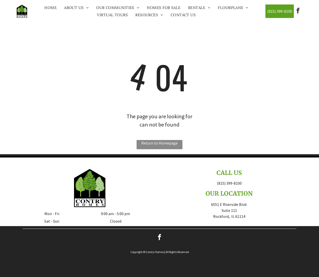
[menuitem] (50, 7)
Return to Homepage (159, 142)
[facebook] (298, 11)
